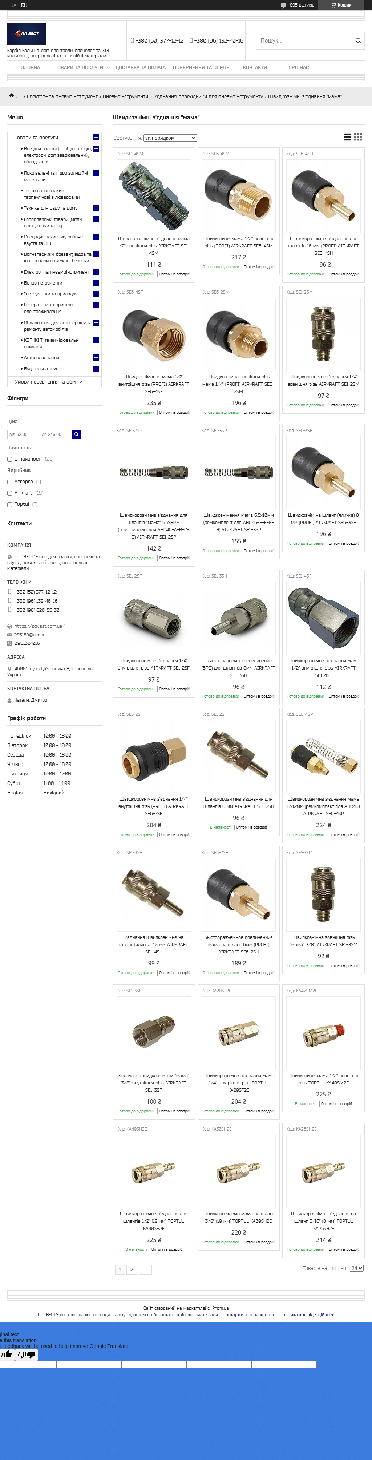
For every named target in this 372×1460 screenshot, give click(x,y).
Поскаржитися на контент (249, 1314)
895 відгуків (302, 5)
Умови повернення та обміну (48, 382)
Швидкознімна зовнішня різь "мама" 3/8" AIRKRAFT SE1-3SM (323, 941)
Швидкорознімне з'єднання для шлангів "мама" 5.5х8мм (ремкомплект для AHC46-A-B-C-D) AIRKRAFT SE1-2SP (153, 526)
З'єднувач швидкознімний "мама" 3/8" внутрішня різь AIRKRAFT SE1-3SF (153, 1083)
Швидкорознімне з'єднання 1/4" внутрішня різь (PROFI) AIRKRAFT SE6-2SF (153, 806)
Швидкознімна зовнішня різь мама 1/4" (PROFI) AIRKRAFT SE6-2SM (238, 384)
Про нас (298, 67)
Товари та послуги (78, 67)
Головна (29, 67)
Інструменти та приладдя (51, 294)
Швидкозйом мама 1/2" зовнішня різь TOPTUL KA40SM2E (324, 1079)
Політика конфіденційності (307, 1314)
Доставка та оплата (141, 67)
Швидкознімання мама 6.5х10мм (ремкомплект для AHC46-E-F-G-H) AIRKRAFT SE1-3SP (238, 522)
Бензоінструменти (43, 283)
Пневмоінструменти (125, 96)
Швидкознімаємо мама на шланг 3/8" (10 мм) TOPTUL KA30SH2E (239, 1217)
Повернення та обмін (201, 67)
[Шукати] (358, 41)
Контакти (255, 67)
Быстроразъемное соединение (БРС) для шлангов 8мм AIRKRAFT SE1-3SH (238, 668)
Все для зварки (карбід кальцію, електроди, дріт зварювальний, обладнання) (58, 155)
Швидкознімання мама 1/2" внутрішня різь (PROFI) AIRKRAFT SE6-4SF (153, 384)
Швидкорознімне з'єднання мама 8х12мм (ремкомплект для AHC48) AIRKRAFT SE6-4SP (323, 806)
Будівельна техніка (44, 369)
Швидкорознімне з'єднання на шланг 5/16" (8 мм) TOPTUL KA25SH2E (323, 1221)
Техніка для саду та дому (50, 208)
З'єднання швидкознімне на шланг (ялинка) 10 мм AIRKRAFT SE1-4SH (153, 945)
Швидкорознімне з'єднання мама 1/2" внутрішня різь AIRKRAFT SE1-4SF (323, 668)
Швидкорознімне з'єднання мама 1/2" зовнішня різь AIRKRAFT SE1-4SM (153, 246)
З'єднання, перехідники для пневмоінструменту (208, 96)
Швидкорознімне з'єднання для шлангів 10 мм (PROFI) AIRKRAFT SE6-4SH (323, 246)
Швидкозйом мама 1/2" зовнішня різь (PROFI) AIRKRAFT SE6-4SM (239, 242)
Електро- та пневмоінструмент (62, 96)
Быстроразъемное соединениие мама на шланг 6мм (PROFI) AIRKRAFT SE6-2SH (238, 945)
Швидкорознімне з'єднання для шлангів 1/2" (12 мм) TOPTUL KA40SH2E (153, 1221)
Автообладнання (41, 357)
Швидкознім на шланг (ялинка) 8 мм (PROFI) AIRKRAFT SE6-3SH (323, 518)
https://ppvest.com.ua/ (40, 626)
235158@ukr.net (31, 635)
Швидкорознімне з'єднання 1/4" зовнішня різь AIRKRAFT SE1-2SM (323, 380)
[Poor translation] (26, 1355)
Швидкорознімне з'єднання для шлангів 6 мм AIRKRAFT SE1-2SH (238, 802)
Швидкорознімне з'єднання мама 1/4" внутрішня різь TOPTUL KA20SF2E (238, 1083)
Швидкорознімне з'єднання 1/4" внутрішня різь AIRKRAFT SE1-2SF (154, 664)
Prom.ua (220, 1308)
